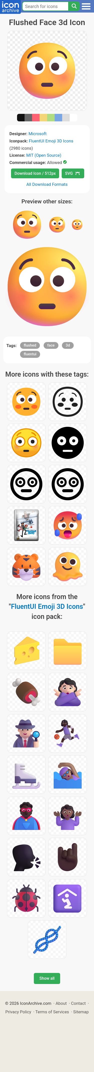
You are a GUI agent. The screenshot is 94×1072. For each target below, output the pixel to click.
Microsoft (38, 133)
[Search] (74, 6)
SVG (72, 173)
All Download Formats (47, 184)
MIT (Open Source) (43, 155)
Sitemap (81, 1011)
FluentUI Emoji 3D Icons (51, 140)
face (51, 345)
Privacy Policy (18, 1011)
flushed (30, 345)
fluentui (30, 354)
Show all (46, 978)
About (61, 1003)
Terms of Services (52, 1011)
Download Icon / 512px (35, 173)
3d (68, 345)
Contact (78, 1003)
